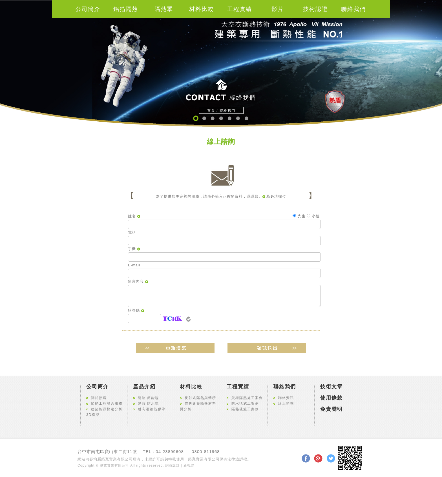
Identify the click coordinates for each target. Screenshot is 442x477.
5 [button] (229, 118)
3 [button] (212, 118)
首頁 (211, 110)
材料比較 (201, 9)
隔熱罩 (163, 9)
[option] (221, 63)
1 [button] (195, 118)
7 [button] (246, 118)
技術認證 (315, 9)
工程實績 (239, 9)
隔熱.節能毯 (148, 398)
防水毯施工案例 (245, 403)
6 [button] (238, 118)
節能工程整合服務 (107, 403)
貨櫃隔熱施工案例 (247, 398)
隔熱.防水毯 (148, 403)
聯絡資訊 (286, 398)
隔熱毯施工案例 (245, 409)
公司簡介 (88, 9)
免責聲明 (331, 409)
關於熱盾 (99, 398)
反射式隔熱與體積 (200, 398)
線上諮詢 (286, 403)
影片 (277, 9)
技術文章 (331, 386)
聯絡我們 (353, 9)
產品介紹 (144, 386)
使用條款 (331, 398)
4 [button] (221, 118)
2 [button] (204, 118)
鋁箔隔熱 (125, 9)
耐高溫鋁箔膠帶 (151, 409)
